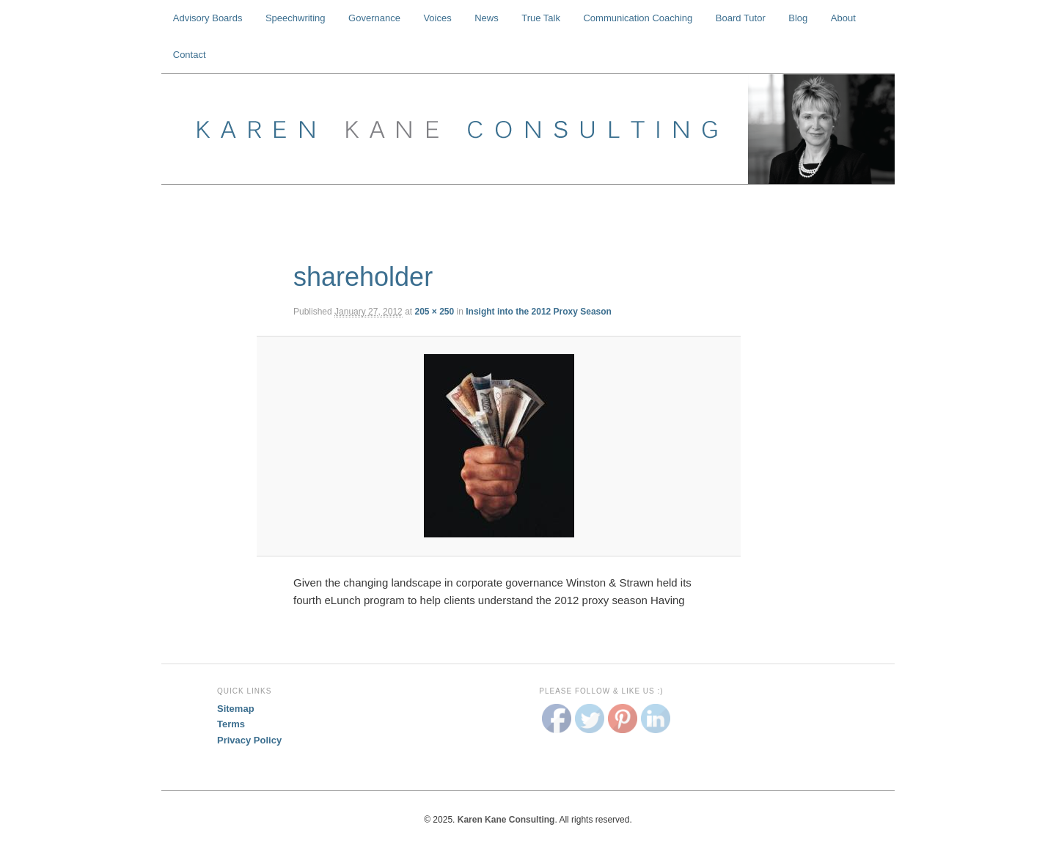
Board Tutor (741, 17)
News (486, 17)
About (843, 17)
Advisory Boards (208, 17)
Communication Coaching (637, 17)
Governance (374, 17)
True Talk (540, 17)
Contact (189, 54)
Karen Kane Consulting (528, 129)
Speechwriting (295, 17)
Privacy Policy (249, 740)
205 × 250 (434, 311)
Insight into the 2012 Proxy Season (539, 311)
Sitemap (235, 708)
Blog (797, 17)
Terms (231, 723)
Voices (437, 17)
